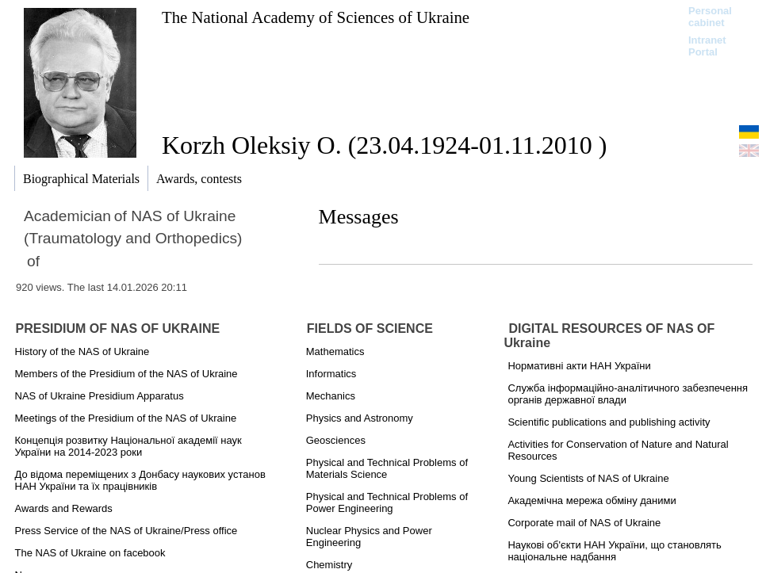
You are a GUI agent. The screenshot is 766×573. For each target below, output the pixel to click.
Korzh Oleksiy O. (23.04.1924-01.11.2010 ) (384, 145)
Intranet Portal (707, 46)
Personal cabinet (710, 17)
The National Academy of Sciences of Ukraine (315, 17)
